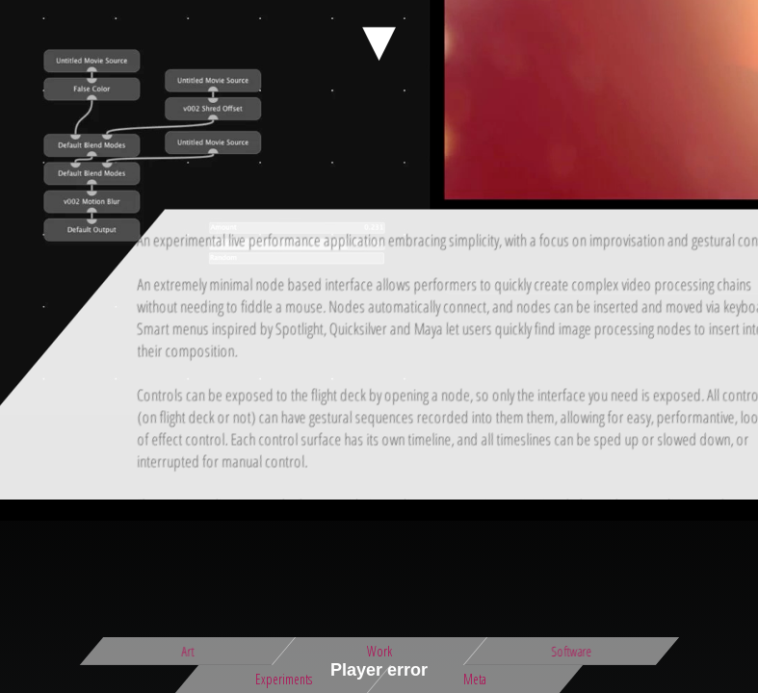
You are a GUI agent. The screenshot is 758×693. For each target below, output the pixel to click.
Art (187, 651)
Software (571, 651)
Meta (474, 679)
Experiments (283, 679)
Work (379, 651)
